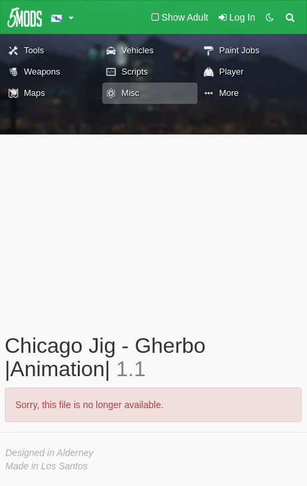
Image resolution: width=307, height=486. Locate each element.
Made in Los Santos (46, 466)
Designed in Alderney (49, 452)
